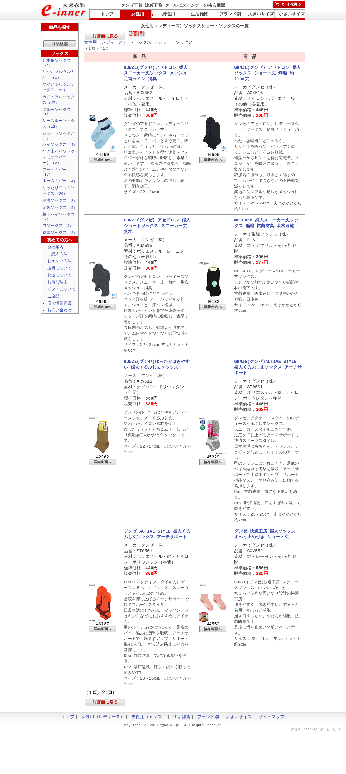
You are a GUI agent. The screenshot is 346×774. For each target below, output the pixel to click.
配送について (59, 287)
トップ (106, 14)
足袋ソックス (59, 216)
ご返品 (53, 309)
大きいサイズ (261, 14)
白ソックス (57, 236)
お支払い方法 (59, 272)
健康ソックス (59, 209)
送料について (59, 279)
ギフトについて (61, 301)
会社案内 (55, 258)
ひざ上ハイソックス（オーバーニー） (58, 163)
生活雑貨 (199, 14)
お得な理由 (57, 294)
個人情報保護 (59, 316)
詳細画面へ (102, 167)
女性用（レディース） (105, 44)
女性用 (137, 14)
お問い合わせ (59, 323)
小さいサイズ (292, 14)
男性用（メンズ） (149, 758)
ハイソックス (59, 150)
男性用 (168, 14)
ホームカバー (59, 189)
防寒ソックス (59, 243)
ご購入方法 (57, 265)
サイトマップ (271, 758)
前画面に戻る (105, 37)
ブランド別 (230, 14)
